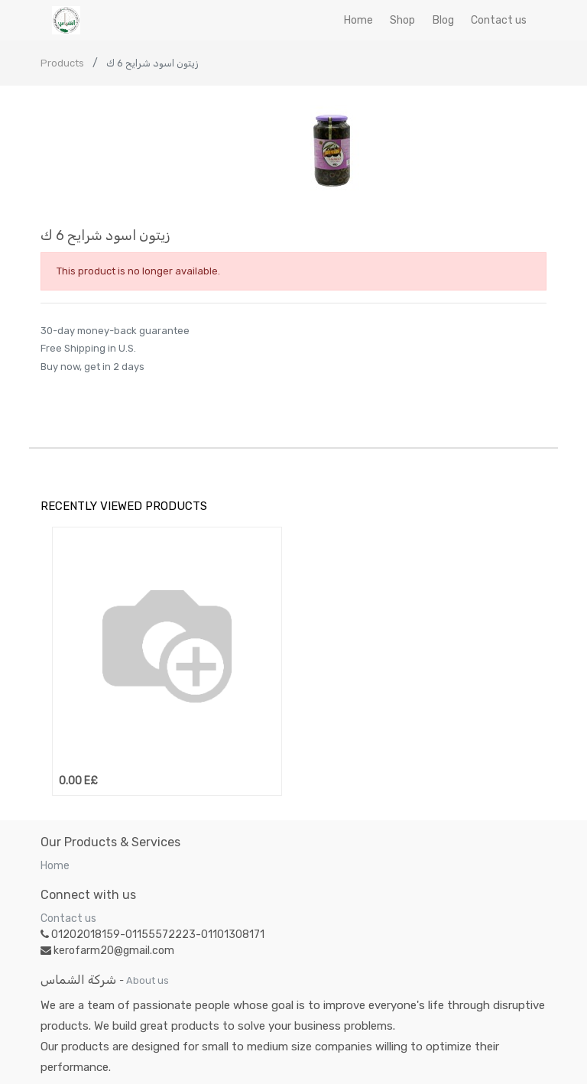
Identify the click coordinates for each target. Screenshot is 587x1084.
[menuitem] (358, 20)
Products (62, 63)
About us (147, 980)
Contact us (68, 918)
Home (55, 865)
